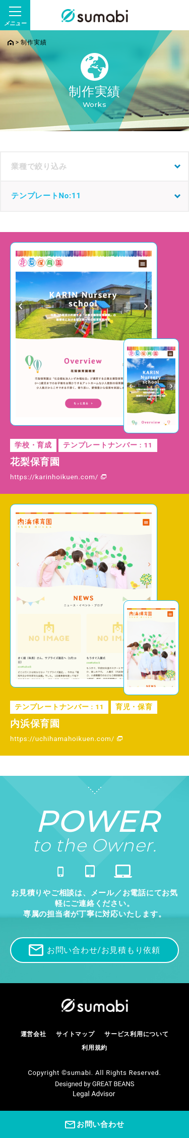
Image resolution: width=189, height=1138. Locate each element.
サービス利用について (136, 1034)
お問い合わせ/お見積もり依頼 (94, 950)
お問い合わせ (94, 1124)
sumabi (79, 1072)
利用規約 (94, 1047)
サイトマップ (75, 1034)
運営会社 (33, 1034)
